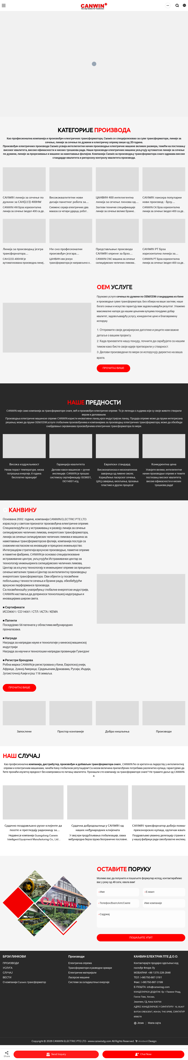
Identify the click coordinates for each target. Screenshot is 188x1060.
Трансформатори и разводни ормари (90, 970)
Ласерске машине (79, 979)
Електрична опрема (80, 965)
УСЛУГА (7, 970)
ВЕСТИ (7, 979)
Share (7, 1054)
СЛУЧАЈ (7, 975)
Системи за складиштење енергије (88, 984)
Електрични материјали (82, 975)
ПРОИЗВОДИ (11, 965)
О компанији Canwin (14, 984)
